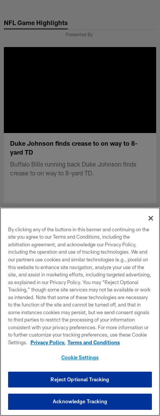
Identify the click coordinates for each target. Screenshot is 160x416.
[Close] (150, 218)
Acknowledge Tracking (80, 401)
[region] (80, 311)
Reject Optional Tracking (80, 379)
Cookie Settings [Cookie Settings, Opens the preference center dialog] (80, 357)
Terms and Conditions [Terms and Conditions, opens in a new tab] (93, 342)
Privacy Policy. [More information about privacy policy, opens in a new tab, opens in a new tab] (48, 342)
